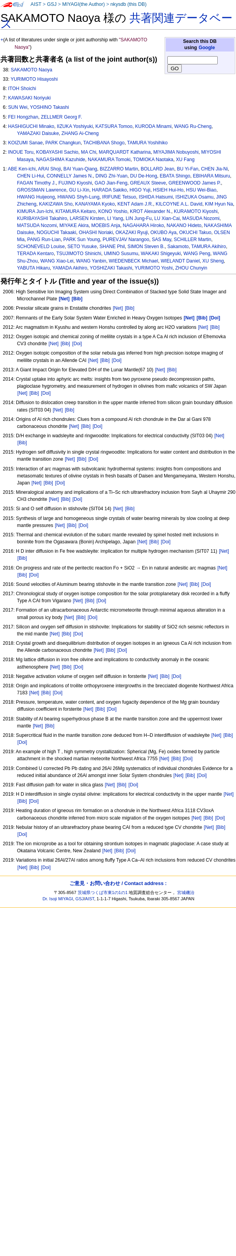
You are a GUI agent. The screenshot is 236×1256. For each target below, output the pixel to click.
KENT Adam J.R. (135, 204)
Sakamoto (177, 246)
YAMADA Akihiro (69, 268)
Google (207, 47)
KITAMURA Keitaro (75, 211)
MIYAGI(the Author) (83, 4)
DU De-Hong (143, 176)
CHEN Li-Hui (30, 176)
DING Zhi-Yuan (112, 176)
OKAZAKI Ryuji (131, 232)
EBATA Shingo (175, 176)
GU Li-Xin (79, 190)
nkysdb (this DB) (128, 4)
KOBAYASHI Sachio (57, 152)
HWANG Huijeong (36, 197)
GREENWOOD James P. (195, 183)
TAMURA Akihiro (208, 246)
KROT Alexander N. (150, 211)
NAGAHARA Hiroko (143, 225)
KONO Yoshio (113, 211)
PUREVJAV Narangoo (126, 239)
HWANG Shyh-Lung (78, 197)
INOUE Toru (21, 152)
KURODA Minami (153, 126)
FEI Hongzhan (23, 117)
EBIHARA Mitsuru (211, 176)
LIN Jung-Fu (139, 218)
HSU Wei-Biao (201, 190)
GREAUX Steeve (148, 183)
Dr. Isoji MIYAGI (58, 898)
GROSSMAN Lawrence (41, 190)
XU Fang (185, 159)
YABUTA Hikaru (33, 268)
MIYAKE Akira (74, 225)
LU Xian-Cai (166, 218)
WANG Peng (196, 253)
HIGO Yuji (140, 190)
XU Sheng (213, 261)
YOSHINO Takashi (49, 107)
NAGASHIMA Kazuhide (60, 159)
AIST (35, 4)
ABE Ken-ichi (21, 169)
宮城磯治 (185, 892)
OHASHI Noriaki (96, 232)
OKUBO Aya (164, 232)
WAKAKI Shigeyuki (161, 253)
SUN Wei (18, 107)
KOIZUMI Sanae (25, 142)
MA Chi (88, 152)
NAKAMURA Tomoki (109, 159)
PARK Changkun (63, 142)
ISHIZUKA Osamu (194, 197)
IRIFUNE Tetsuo (119, 197)
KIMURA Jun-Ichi (35, 211)
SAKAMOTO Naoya (31, 70)
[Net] (118, 308)
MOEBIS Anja (105, 225)
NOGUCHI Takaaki (56, 232)
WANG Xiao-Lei (56, 261)
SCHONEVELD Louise (41, 246)
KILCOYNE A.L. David (179, 204)
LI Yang (115, 218)
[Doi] (77, 343)
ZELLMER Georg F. (61, 117)
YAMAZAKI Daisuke (38, 133)
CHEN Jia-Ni (214, 169)
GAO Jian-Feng (111, 183)
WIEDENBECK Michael (133, 261)
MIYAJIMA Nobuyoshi (176, 152)
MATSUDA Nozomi (37, 225)
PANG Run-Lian (44, 239)
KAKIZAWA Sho (56, 204)
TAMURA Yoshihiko (147, 142)
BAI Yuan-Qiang (81, 169)
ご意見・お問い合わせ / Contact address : (118, 883)
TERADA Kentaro (35, 253)
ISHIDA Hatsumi (156, 197)
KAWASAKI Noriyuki (29, 98)
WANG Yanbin (91, 261)
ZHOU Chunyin (191, 268)
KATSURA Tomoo (114, 126)
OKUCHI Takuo (195, 232)
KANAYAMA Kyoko (95, 204)
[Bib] (129, 308)
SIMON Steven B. (146, 246)
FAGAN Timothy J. (36, 183)
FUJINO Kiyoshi (75, 183)
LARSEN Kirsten (87, 218)
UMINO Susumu (121, 253)
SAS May (161, 239)
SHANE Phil (112, 246)
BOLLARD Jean (157, 169)
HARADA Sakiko (109, 190)
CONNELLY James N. (70, 176)
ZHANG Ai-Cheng (80, 133)
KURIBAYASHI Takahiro (42, 218)
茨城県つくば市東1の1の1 (103, 892)
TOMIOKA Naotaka (153, 159)
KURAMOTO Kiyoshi (196, 211)
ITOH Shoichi (22, 88)
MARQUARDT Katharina (125, 152)
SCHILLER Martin (192, 239)
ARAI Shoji (49, 169)
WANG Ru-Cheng (192, 126)
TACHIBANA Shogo (103, 142)
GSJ (52, 4)
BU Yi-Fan (187, 169)
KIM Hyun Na (219, 204)
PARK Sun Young (81, 239)
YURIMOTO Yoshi (153, 268)
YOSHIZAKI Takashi (111, 268)
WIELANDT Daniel (180, 261)
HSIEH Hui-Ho (168, 190)
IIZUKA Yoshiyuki (75, 126)
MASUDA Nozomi (200, 218)
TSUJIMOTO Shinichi (78, 253)
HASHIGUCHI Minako (31, 126)
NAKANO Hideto (184, 225)
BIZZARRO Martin (119, 169)
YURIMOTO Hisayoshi (34, 79)
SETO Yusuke (82, 246)
